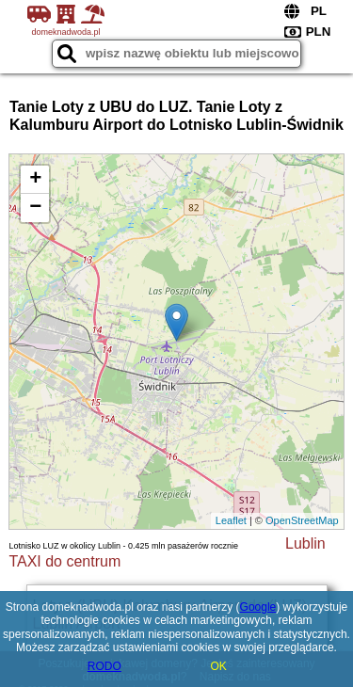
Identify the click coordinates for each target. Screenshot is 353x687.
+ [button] (35, 180)
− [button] (35, 208)
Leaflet (231, 520)
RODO (104, 666)
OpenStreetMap (302, 520)
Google (258, 607)
